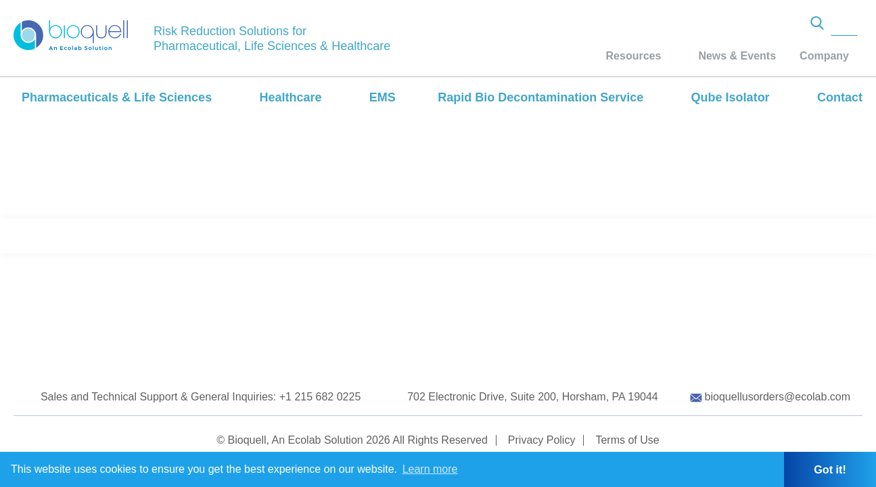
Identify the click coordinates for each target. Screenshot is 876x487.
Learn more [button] (430, 469)
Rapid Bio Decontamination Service (540, 97)
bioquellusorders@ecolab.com (777, 396)
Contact (839, 97)
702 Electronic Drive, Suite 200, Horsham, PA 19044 (532, 396)
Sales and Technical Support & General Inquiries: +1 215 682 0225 (201, 396)
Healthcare (290, 97)
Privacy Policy (542, 440)
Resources (634, 56)
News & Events (737, 56)
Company (824, 56)
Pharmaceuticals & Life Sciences (117, 97)
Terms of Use (627, 440)
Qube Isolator (730, 97)
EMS (382, 97)
